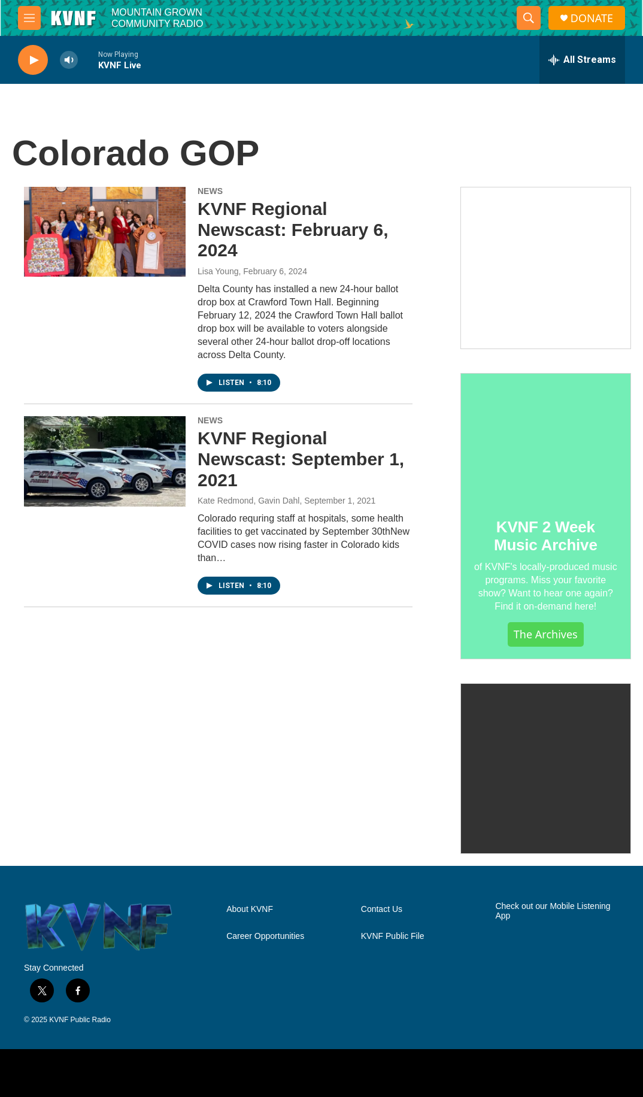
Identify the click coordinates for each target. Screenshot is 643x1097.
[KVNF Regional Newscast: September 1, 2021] (105, 461)
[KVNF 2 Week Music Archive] (545, 437)
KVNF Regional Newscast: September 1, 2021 (301, 459)
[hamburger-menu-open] (29, 18)
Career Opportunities (265, 936)
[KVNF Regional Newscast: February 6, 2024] (105, 232)
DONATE (592, 18)
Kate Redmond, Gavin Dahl (248, 500)
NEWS (210, 191)
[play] (33, 60)
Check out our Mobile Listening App (552, 911)
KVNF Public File (392, 936)
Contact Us (381, 909)
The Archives (546, 634)
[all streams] (582, 60)
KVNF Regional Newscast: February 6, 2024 (293, 229)
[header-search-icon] (529, 18)
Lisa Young (218, 271)
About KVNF (249, 909)
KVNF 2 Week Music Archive (545, 536)
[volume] (69, 60)
